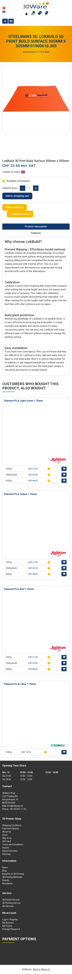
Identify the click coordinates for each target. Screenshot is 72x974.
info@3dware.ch (15, 806)
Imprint (5, 847)
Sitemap (6, 854)
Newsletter (7, 883)
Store (5, 835)
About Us (6, 832)
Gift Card (6, 841)
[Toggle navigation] (11, 21)
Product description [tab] (36, 226)
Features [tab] (36, 233)
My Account (8, 923)
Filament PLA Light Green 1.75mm (23, 400)
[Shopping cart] (46, 14)
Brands (5, 880)
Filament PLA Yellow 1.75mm (20, 494)
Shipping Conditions (11, 825)
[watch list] (40, 14)
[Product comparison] (33, 14)
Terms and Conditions (12, 844)
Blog (4, 870)
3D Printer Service (11, 900)
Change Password (11, 929)
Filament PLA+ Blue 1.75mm (20, 684)
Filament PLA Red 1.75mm (19, 589)
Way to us (7, 838)
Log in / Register (10, 919)
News (5, 867)
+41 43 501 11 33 (17, 809)
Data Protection (9, 851)
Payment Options (10, 828)
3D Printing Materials (12, 877)
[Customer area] (27, 14)
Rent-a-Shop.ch (41, 969)
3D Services (8, 906)
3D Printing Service (11, 903)
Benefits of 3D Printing (13, 874)
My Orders (7, 926)
